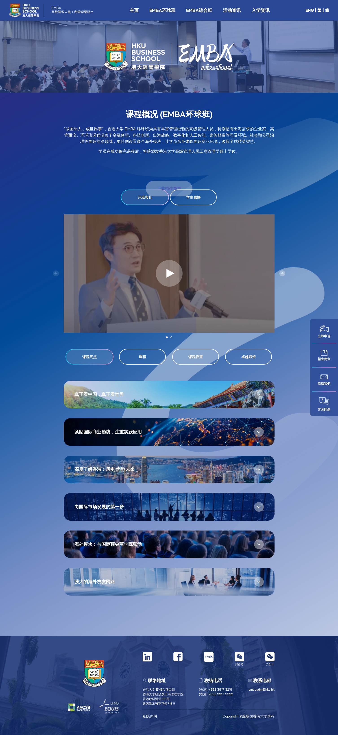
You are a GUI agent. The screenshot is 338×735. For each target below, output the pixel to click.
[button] (282, 273)
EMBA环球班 (162, 10)
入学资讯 (261, 10)
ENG (309, 10)
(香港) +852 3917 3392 (216, 694)
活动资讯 (232, 10)
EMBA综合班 (199, 10)
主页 (134, 10)
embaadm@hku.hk (262, 689)
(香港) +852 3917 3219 (215, 689)
